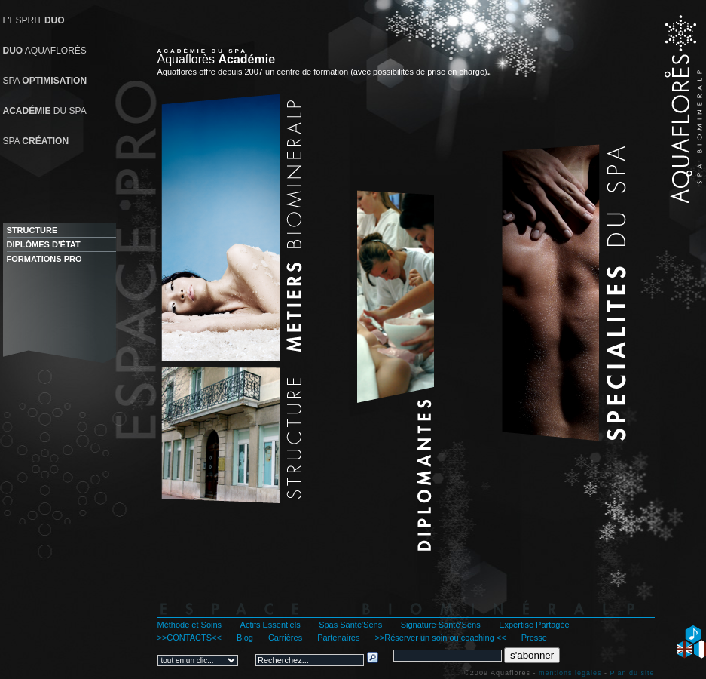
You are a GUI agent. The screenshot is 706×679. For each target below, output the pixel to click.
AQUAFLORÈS (45, 50)
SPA (45, 80)
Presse (534, 637)
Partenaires (338, 637)
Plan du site (632, 673)
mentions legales (570, 673)
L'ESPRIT (34, 20)
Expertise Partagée (534, 624)
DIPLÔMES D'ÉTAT (44, 244)
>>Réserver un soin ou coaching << (440, 637)
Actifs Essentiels (270, 624)
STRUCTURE (32, 230)
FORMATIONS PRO (44, 258)
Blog (245, 637)
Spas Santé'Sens (350, 624)
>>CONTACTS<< (189, 637)
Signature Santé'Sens (441, 624)
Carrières (285, 637)
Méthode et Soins (189, 624)
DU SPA (45, 111)
